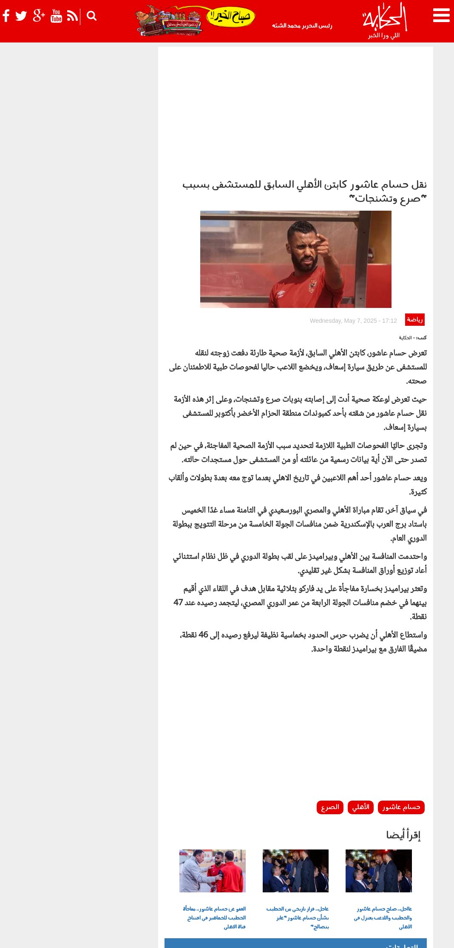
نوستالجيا (54, 873)
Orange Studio (78, 939)
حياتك (153, 873)
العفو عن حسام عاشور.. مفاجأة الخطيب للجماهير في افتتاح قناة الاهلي (214, 821)
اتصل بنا (269, 934)
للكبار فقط (127, 873)
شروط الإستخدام (329, 934)
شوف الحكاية (287, 887)
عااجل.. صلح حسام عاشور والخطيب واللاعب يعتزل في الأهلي (383, 821)
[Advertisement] (296, 110)
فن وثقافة (100, 873)
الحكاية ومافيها (259, 873)
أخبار (287, 873)
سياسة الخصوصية (376, 934)
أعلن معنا (294, 934)
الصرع (330, 710)
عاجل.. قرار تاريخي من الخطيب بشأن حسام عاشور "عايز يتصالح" (297, 821)
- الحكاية (407, 241)
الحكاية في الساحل (187, 873)
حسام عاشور (401, 710)
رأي (301, 873)
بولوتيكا (224, 873)
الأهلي (360, 710)
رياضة (415, 222)
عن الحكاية (415, 934)
